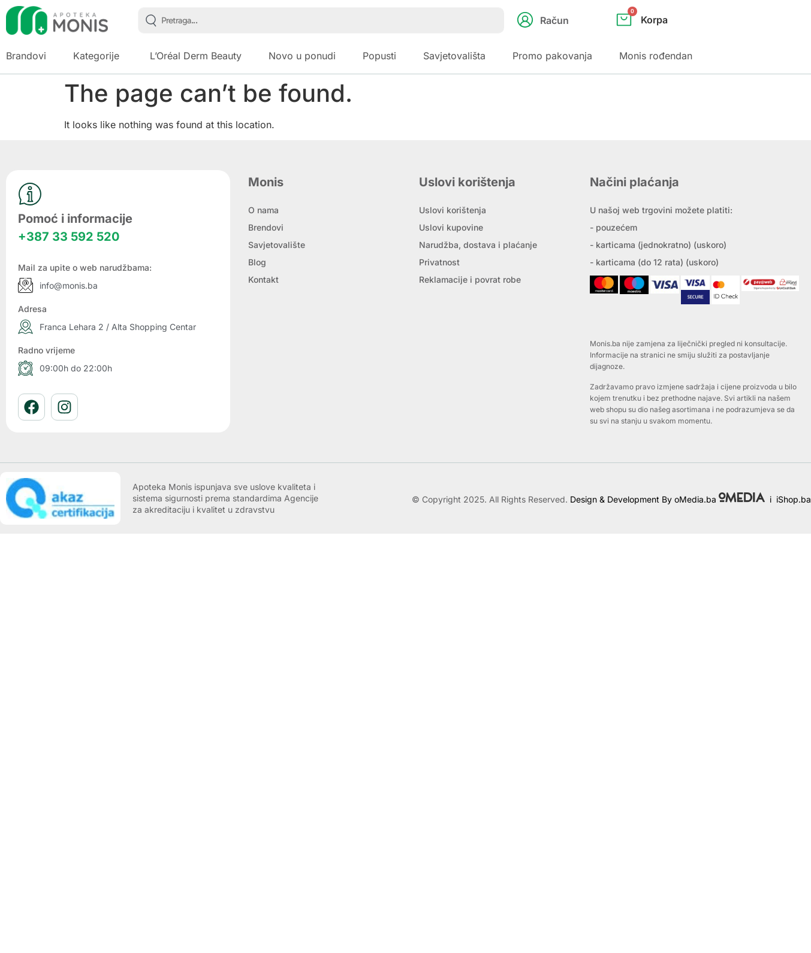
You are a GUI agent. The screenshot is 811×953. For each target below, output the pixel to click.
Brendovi (266, 227)
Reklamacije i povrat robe (470, 279)
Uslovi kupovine (451, 227)
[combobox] (321, 20)
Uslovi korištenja (452, 210)
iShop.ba (793, 499)
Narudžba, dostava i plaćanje (478, 245)
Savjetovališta (454, 56)
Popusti (379, 56)
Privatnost (439, 262)
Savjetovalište (276, 245)
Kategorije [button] (96, 56)
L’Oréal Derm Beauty (196, 56)
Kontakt (263, 279)
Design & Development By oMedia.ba (668, 499)
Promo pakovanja (552, 56)
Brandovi (26, 56)
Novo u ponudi (302, 56)
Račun (554, 20)
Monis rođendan (655, 56)
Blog (257, 262)
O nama (263, 210)
